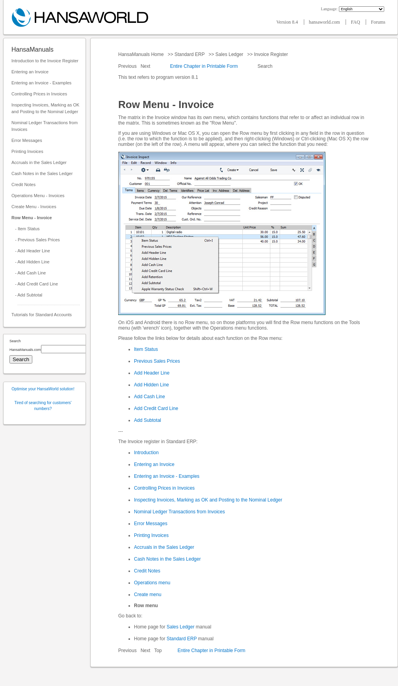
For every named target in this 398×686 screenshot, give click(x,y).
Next (146, 66)
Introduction (146, 452)
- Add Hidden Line (30, 261)
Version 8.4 (287, 22)
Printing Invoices (27, 151)
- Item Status (25, 228)
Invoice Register (271, 54)
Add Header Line (151, 373)
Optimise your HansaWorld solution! (42, 389)
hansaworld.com (325, 22)
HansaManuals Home (141, 54)
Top (158, 650)
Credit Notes (23, 184)
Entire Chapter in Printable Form (204, 66)
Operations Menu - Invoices (38, 195)
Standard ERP (189, 54)
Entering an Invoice (29, 71)
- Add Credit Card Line (34, 283)
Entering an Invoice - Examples (41, 82)
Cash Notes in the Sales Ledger (42, 173)
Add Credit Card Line (156, 408)
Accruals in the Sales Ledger (39, 162)
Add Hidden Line (151, 385)
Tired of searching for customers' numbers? (43, 406)
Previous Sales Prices (157, 361)
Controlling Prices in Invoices (39, 93)
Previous (128, 66)
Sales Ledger (229, 54)
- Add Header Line (30, 250)
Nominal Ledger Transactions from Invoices (44, 126)
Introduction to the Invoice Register (44, 60)
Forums (378, 22)
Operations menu (152, 582)
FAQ (356, 22)
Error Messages (26, 140)
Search (265, 66)
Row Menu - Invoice (31, 217)
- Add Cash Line (28, 272)
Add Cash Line (149, 396)
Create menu (147, 594)
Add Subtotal (147, 420)
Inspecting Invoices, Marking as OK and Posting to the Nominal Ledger (45, 108)
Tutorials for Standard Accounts (41, 314)
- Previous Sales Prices (35, 239)
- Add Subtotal (26, 295)
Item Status (146, 349)
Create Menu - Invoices (33, 206)
